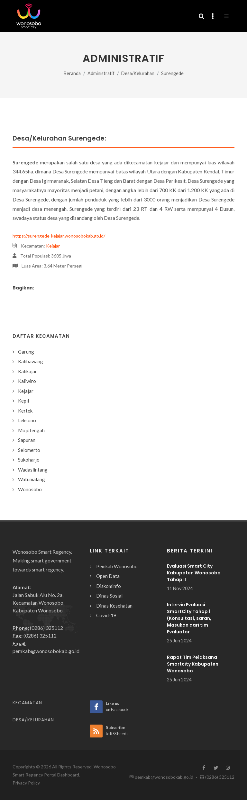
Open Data (108, 576)
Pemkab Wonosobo (117, 566)
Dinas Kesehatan (114, 606)
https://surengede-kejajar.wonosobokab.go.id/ (59, 236)
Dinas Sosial (109, 596)
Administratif (100, 73)
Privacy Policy (26, 782)
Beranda (72, 73)
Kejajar (53, 246)
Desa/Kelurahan (137, 73)
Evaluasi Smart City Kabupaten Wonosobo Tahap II (194, 573)
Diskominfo (108, 586)
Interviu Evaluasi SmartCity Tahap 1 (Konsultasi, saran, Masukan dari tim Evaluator (189, 618)
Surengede (172, 73)
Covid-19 (106, 615)
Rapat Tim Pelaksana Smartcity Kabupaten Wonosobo (192, 664)
